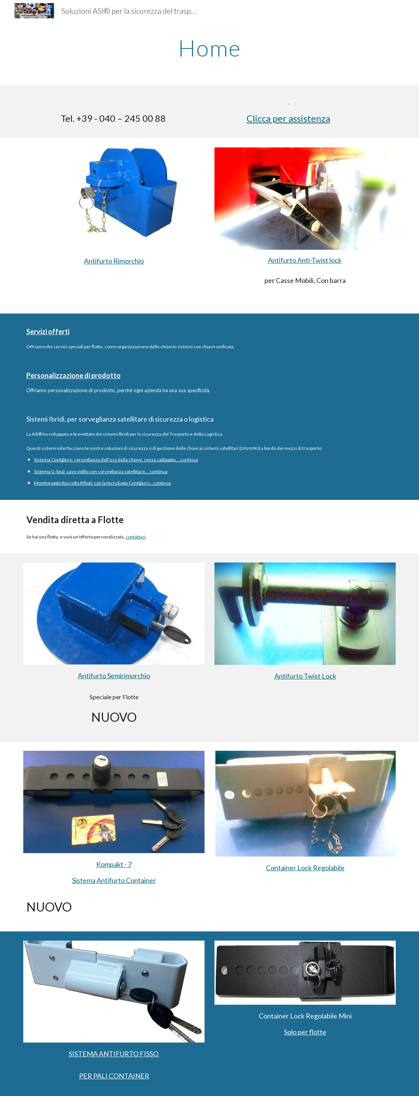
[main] (209, 47)
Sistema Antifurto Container (114, 880)
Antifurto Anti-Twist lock (305, 260)
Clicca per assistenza (288, 118)
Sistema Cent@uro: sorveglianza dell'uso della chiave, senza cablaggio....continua (116, 459)
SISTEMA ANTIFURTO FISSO (114, 1053)
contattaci (136, 537)
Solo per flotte (305, 1032)
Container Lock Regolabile (305, 867)
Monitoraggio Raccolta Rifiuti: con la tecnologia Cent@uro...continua (102, 483)
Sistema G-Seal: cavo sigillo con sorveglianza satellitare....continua (101, 471)
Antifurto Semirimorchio (114, 675)
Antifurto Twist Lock (305, 676)
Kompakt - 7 (114, 864)
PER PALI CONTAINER (114, 1076)
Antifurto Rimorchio (114, 261)
